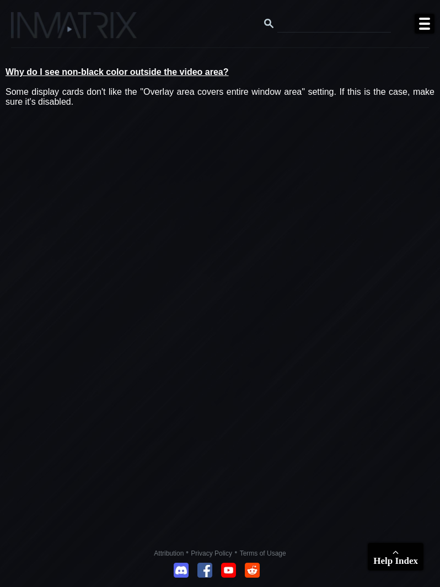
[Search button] (269, 24)
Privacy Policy (211, 553)
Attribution (169, 553)
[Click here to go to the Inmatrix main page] (30, 29)
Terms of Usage (263, 553)
